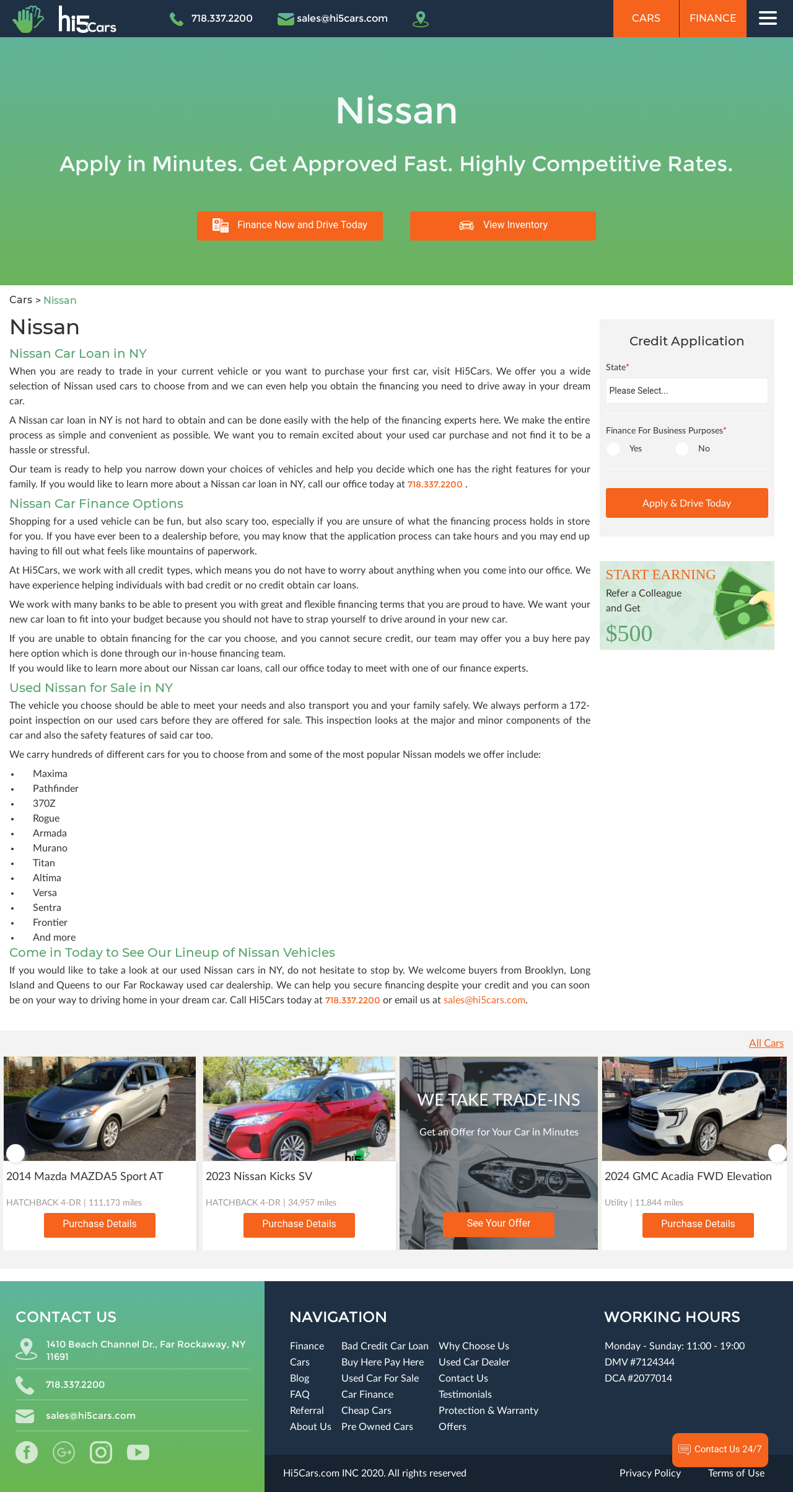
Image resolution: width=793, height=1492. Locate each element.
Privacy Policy (650, 1473)
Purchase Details (100, 1224)
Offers (453, 1427)
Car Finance (367, 1395)
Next (777, 1153)
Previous (15, 1153)
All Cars (766, 1043)
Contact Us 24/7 (720, 1450)
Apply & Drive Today (686, 503)
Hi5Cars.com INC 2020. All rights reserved (375, 1473)
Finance (713, 18)
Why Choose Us (474, 1346)
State (617, 367)
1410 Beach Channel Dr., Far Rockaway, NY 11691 (130, 1350)
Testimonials (465, 1395)
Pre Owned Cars (377, 1427)
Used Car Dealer (474, 1362)
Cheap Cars (366, 1411)
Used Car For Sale (380, 1378)
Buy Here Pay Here (382, 1362)
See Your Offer (499, 1223)
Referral (307, 1411)
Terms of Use (736, 1473)
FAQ (300, 1395)
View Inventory (503, 225)
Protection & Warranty (488, 1411)
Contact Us (463, 1378)
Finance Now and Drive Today (289, 225)
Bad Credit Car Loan (385, 1346)
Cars (646, 18)
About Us (310, 1427)
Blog (299, 1378)
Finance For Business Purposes (666, 431)
